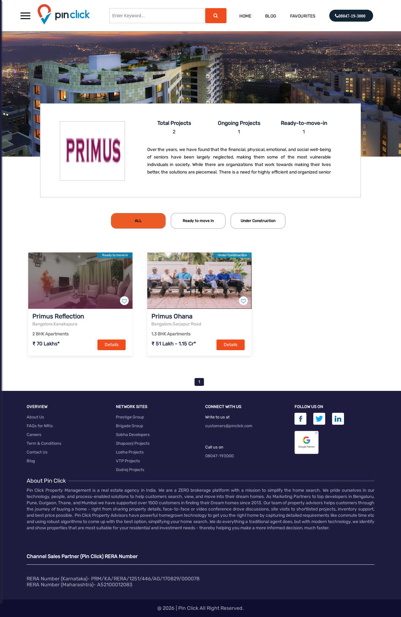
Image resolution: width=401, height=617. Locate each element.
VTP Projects (128, 461)
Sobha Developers (133, 434)
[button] (25, 16)
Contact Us (37, 452)
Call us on (214, 447)
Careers (34, 434)
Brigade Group (129, 425)
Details (111, 344)
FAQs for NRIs (40, 425)
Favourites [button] (302, 16)
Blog (270, 16)
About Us (35, 417)
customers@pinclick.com (229, 425)
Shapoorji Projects (133, 443)
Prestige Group (130, 417)
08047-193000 (219, 456)
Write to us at (217, 417)
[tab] (138, 221)
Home (245, 16)
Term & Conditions (44, 443)
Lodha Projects (130, 452)
